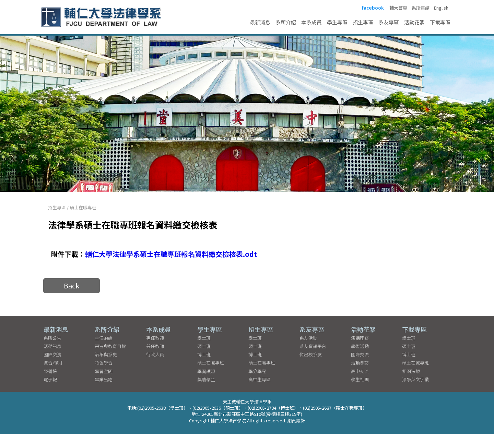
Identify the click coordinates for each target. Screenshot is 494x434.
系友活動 (308, 338)
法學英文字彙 (415, 379)
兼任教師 (155, 346)
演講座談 (360, 338)
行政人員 (155, 354)
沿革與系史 (106, 354)
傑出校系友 (310, 354)
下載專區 (440, 22)
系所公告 (52, 338)
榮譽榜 (50, 371)
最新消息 (260, 22)
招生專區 (363, 22)
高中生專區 (259, 379)
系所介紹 (285, 22)
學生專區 (337, 22)
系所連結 (421, 8)
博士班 (204, 354)
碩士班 (204, 346)
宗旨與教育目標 (110, 346)
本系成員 (311, 22)
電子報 (50, 379)
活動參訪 (360, 362)
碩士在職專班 (83, 207)
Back (71, 285)
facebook (373, 8)
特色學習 (104, 362)
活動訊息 (52, 346)
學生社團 (360, 379)
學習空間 (104, 371)
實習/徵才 (53, 362)
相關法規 (411, 371)
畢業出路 (104, 379)
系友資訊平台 (312, 346)
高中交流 (360, 371)
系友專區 (388, 22)
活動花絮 (414, 22)
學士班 (204, 338)
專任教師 (155, 338)
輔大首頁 (398, 8)
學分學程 (257, 371)
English (441, 8)
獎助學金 (206, 379)
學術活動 (360, 346)
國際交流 (52, 354)
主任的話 (104, 338)
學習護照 (206, 371)
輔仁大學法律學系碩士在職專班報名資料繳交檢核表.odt (171, 254)
